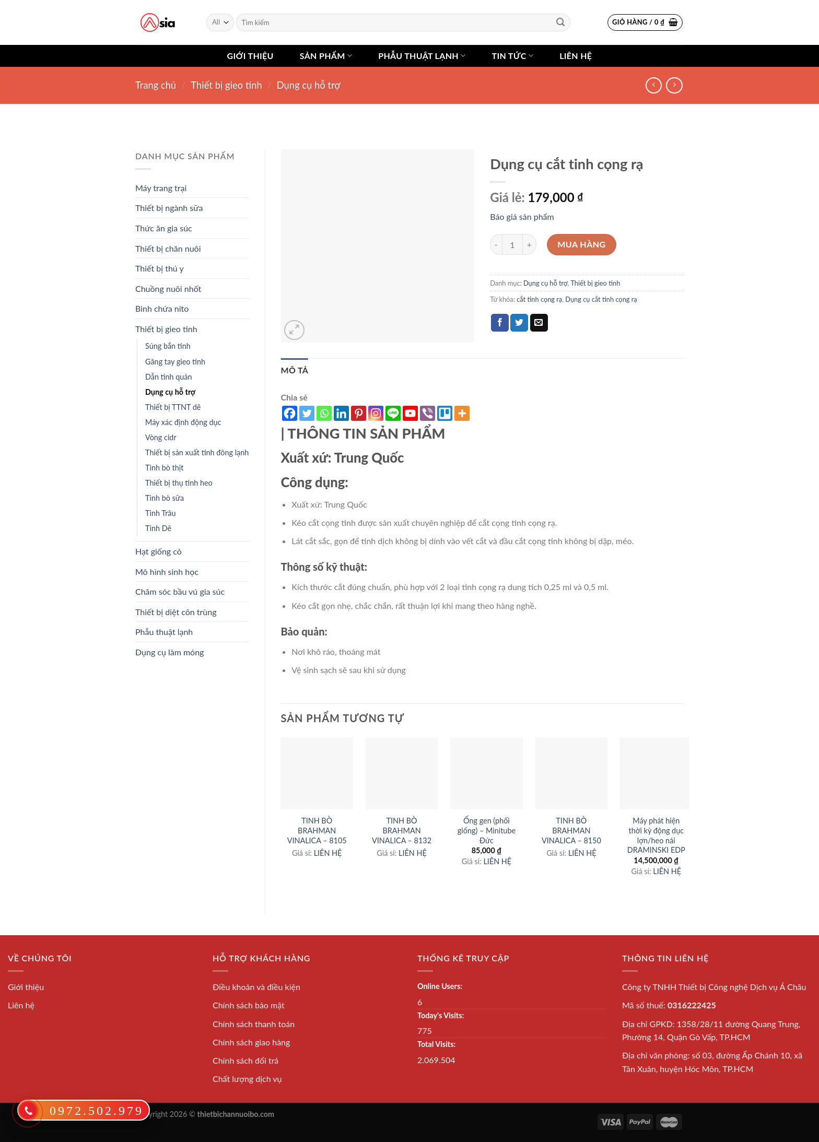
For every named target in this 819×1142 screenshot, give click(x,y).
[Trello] (444, 413)
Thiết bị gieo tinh (226, 85)
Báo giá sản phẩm (522, 216)
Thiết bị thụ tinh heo (179, 482)
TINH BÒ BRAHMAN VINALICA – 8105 (317, 830)
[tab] (295, 370)
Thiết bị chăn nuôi (168, 248)
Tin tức (512, 56)
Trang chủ (155, 85)
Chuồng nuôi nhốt (168, 288)
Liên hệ (575, 56)
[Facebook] (289, 413)
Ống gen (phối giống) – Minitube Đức (487, 830)
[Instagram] (375, 413)
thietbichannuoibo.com (236, 1114)
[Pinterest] (358, 413)
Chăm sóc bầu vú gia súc (180, 591)
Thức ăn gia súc (163, 228)
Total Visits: (436, 1044)
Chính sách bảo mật (249, 1005)
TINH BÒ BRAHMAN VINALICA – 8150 (571, 830)
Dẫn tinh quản (168, 376)
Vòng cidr (161, 437)
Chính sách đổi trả (245, 1060)
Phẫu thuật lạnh (421, 56)
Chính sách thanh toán (254, 1024)
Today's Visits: (440, 1015)
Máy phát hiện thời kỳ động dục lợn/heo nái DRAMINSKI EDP (656, 835)
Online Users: (439, 986)
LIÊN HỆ (328, 853)
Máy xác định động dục (183, 422)
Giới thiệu (250, 56)
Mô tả (295, 370)
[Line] (393, 413)
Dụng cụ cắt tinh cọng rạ (601, 299)
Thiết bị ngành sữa (169, 208)
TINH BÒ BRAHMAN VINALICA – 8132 (401, 830)
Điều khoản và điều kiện (256, 987)
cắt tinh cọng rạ (539, 299)
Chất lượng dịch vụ (247, 1079)
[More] (462, 413)
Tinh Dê (158, 528)
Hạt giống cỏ (158, 551)
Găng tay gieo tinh (175, 361)
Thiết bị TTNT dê (173, 407)
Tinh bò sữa (164, 497)
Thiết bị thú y (159, 268)
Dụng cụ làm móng (169, 652)
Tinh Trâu (160, 513)
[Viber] (427, 413)
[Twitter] (306, 413)
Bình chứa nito (162, 308)
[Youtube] (410, 413)
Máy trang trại (160, 188)
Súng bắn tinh (168, 346)
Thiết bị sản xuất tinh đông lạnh (197, 452)
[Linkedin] (341, 413)
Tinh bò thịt (164, 467)
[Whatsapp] (324, 413)
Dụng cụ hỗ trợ (309, 85)
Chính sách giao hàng (251, 1042)
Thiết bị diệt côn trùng (176, 612)
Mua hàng (581, 244)
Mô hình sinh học (166, 571)
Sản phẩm (326, 56)
